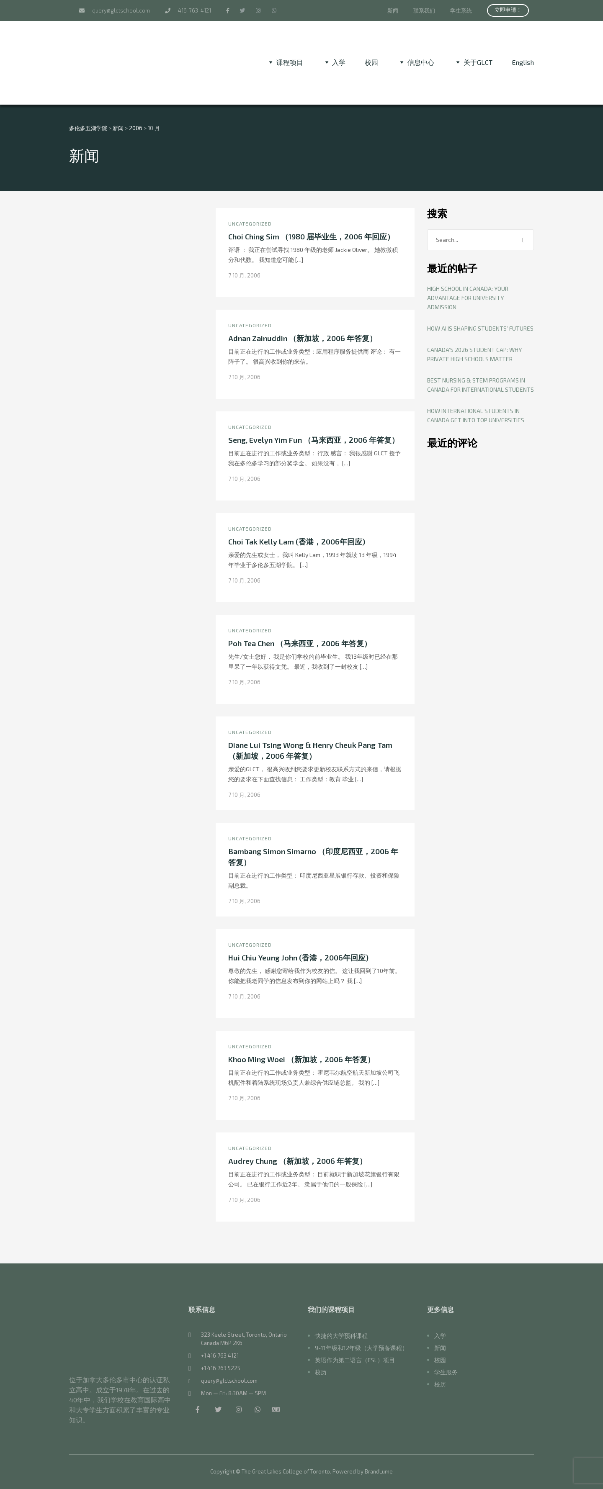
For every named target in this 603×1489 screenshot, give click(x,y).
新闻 (392, 10)
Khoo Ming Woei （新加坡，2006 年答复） (301, 1059)
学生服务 (446, 1372)
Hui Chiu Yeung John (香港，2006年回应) (298, 957)
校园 (371, 62)
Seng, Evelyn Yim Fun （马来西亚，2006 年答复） (313, 439)
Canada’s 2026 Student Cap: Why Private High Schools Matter (474, 354)
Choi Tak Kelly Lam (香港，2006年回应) (296, 541)
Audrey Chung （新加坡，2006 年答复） (297, 1161)
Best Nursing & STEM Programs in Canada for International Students (480, 385)
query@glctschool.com (114, 10)
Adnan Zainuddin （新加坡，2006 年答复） (302, 338)
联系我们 (424, 10)
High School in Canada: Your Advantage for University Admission (467, 298)
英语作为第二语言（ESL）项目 (355, 1359)
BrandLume (379, 1471)
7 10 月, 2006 (244, 275)
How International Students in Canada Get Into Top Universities (475, 415)
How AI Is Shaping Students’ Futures (480, 328)
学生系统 (461, 10)
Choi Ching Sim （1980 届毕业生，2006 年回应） (311, 236)
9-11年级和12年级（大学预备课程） (361, 1347)
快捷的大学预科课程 (341, 1335)
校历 (321, 1372)
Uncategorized (250, 223)
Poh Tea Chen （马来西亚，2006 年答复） (299, 643)
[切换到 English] (523, 62)
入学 (440, 1335)
